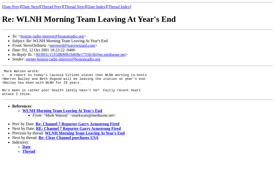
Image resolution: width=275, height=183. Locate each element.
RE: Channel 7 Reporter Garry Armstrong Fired (78, 134)
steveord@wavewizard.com (72, 45)
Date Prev (11, 7)
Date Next (30, 7)
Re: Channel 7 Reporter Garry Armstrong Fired (77, 129)
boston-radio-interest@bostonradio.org (52, 36)
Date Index (96, 7)
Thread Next (74, 7)
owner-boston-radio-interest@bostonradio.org (63, 59)
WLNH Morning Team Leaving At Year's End (62, 116)
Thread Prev (51, 7)
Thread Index (119, 7)
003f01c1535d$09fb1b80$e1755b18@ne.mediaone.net (80, 54)
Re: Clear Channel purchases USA (69, 143)
